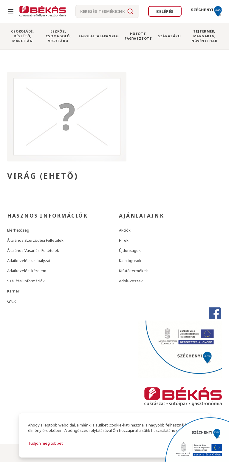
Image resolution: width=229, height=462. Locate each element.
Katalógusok (130, 260)
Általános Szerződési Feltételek (35, 240)
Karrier (13, 291)
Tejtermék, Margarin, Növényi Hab (204, 36)
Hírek (124, 240)
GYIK (11, 301)
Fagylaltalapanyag (99, 36)
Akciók (125, 230)
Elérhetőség (18, 230)
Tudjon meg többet (45, 443)
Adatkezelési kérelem (26, 270)
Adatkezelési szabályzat (28, 260)
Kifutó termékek (133, 270)
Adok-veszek (131, 281)
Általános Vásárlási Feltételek (33, 250)
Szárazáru (169, 36)
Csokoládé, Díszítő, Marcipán (22, 36)
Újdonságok (130, 250)
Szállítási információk (26, 281)
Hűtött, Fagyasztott (138, 36)
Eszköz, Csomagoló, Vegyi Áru (58, 36)
